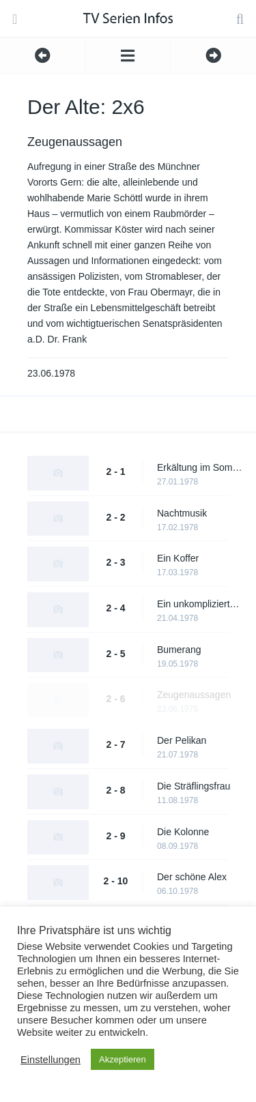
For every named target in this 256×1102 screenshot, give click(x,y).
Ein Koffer (178, 558)
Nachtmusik (182, 513)
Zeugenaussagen (194, 694)
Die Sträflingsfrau (193, 786)
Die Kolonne (183, 831)
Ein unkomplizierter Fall (199, 603)
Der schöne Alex (192, 876)
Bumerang (179, 649)
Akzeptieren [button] (122, 1059)
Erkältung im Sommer (199, 467)
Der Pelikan (181, 740)
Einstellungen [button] (50, 1059)
